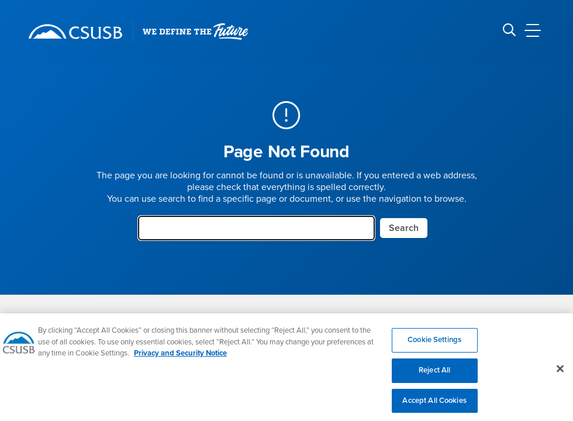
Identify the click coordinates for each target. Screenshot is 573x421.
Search (404, 228)
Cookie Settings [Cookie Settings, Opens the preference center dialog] (434, 345)
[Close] (560, 374)
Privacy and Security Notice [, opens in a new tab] (180, 359)
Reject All (434, 375)
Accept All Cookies (434, 405)
